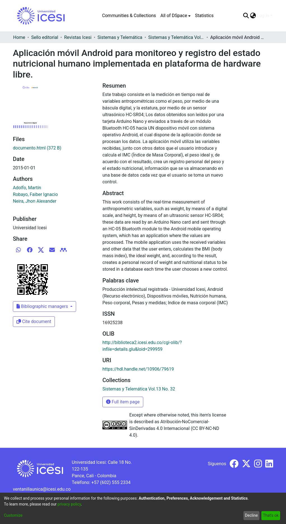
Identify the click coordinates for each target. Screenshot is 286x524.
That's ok (270, 515)
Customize (13, 515)
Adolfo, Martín (27, 187)
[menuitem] (175, 15)
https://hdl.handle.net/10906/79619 (138, 369)
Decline (251, 515)
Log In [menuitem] (263, 15)
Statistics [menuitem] (204, 15)
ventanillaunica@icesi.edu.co (42, 489)
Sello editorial (44, 37)
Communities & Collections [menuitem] (129, 15)
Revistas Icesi (78, 37)
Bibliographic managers (43, 306)
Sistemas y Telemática (119, 37)
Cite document (34, 321)
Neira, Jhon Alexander (35, 201)
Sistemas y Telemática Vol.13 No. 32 (176, 37)
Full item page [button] (123, 401)
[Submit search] (245, 15)
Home (19, 37)
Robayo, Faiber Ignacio (35, 194)
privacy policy (69, 504)
